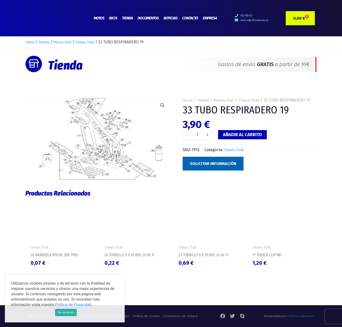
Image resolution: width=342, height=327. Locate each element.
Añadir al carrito (242, 134)
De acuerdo (65, 312)
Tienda (127, 18)
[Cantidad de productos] (197, 135)
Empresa (210, 18)
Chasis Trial (89, 42)
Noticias (170, 18)
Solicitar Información (215, 164)
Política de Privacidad (73, 305)
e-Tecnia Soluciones (300, 316)
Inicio (30, 42)
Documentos (148, 18)
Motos (99, 18)
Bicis (113, 18)
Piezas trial (65, 42)
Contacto (190, 18)
